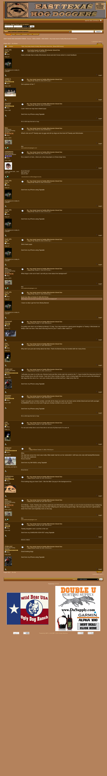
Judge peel (8, 369)
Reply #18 (30, 525)
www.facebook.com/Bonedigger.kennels (31, 176)
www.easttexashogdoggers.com (29, 148)
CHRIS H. (8, 79)
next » (101, 41)
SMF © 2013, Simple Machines (60, 633)
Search (18, 34)
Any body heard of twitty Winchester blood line (63, 38)
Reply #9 (30, 294)
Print (99, 43)
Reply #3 (30, 129)
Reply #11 (30, 345)
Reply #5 (30, 182)
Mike (6, 128)
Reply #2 (30, 105)
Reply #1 (30, 80)
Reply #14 (30, 424)
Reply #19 (30, 548)
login (21, 24)
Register (35, 34)
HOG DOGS (45, 38)
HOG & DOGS (36, 38)
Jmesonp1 (8, 321)
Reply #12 (30, 370)
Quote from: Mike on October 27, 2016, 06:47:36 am (34, 297)
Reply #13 (30, 397)
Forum (29, 38)
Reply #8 (30, 270)
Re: (30, 448)
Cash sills (8, 50)
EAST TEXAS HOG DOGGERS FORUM (15, 38)
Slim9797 (8, 103)
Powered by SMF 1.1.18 (45, 633)
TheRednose (9, 476)
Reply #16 (30, 478)
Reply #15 (32, 449)
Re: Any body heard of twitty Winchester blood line (44, 79)
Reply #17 (30, 501)
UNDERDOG (9, 152)
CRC (6, 343)
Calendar (24, 34)
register (26, 24)
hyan (6, 523)
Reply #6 (30, 211)
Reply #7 (30, 241)
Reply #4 (30, 153)
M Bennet (8, 448)
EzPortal (57, 583)
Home (8, 34)
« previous (94, 41)
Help (13, 34)
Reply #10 (30, 323)
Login (30, 34)
